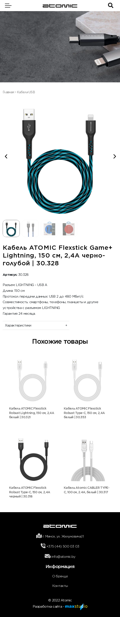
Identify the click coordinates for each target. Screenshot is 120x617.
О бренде (60, 576)
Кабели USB (26, 92)
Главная (8, 92)
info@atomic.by (63, 557)
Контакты (60, 586)
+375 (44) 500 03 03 (62, 546)
